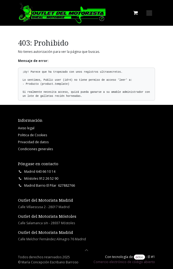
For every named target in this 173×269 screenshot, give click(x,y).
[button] (86, 250)
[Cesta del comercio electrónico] (135, 13)
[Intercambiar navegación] (149, 13)
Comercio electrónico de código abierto (124, 262)
